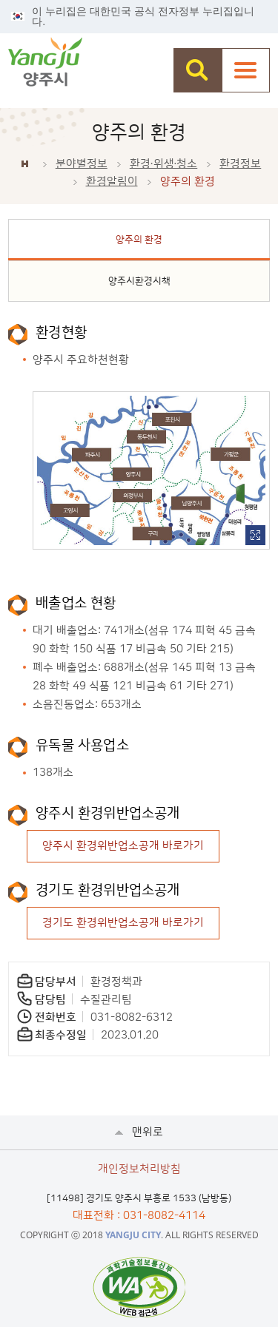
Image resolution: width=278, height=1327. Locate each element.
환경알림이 (112, 181)
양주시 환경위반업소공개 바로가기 (123, 846)
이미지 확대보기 (255, 535)
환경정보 (240, 164)
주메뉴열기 (246, 70)
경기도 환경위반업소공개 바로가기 (123, 922)
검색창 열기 (197, 70)
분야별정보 (81, 164)
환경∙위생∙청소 (164, 164)
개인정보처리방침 (139, 1169)
